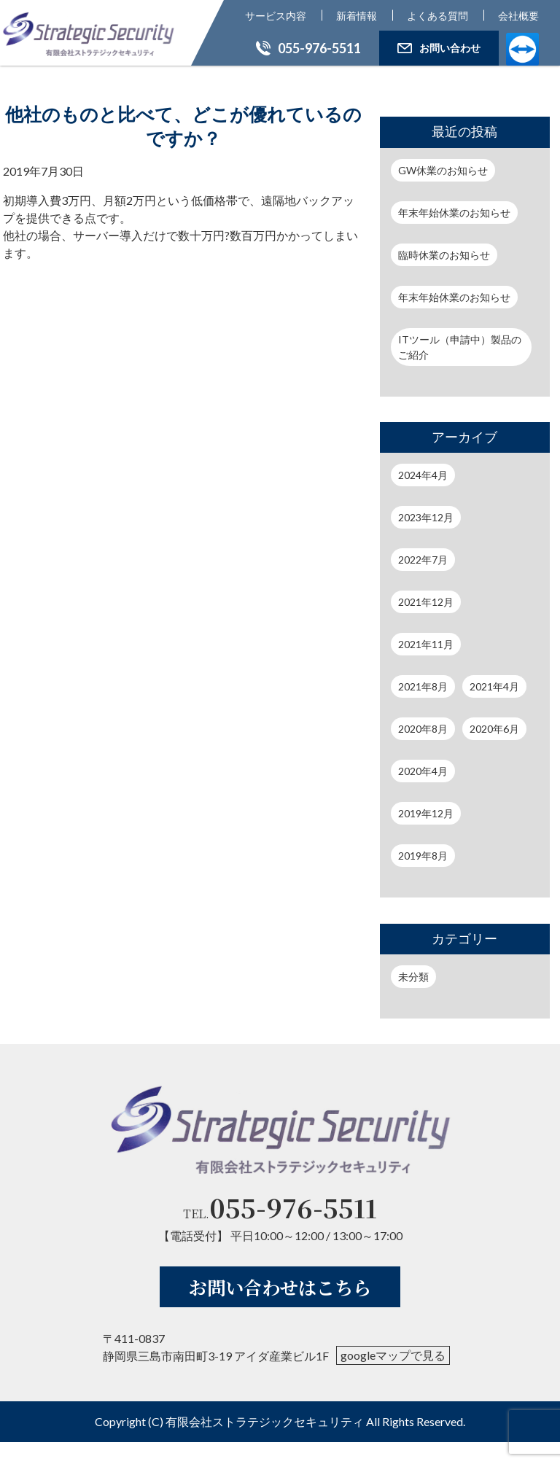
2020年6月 (494, 729)
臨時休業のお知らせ (444, 255)
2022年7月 (423, 559)
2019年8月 (423, 855)
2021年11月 (426, 644)
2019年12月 (426, 813)
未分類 (413, 976)
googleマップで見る (393, 1377)
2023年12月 (426, 517)
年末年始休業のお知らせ (454, 212)
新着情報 (356, 15)
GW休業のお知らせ (443, 170)
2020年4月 (423, 771)
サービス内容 (275, 15)
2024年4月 (423, 475)
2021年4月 (494, 686)
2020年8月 (423, 729)
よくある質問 (437, 15)
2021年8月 (423, 686)
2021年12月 (426, 602)
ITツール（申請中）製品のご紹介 (459, 347)
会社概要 (518, 15)
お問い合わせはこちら (280, 1309)
